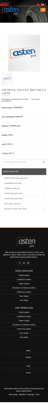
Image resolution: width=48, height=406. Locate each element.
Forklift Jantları (24, 275)
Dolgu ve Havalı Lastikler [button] (15, 209)
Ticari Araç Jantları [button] (13, 193)
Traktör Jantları (24, 284)
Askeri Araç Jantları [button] (13, 198)
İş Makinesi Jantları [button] (13, 183)
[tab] (24, 178)
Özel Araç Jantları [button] (12, 204)
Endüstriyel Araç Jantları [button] (15, 178)
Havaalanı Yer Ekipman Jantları (24, 288)
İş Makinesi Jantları (24, 279)
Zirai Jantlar (24, 300)
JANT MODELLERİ (24, 308)
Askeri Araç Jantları (24, 292)
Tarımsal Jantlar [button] (11, 188)
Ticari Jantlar (24, 296)
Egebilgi (22, 396)
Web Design (13, 396)
